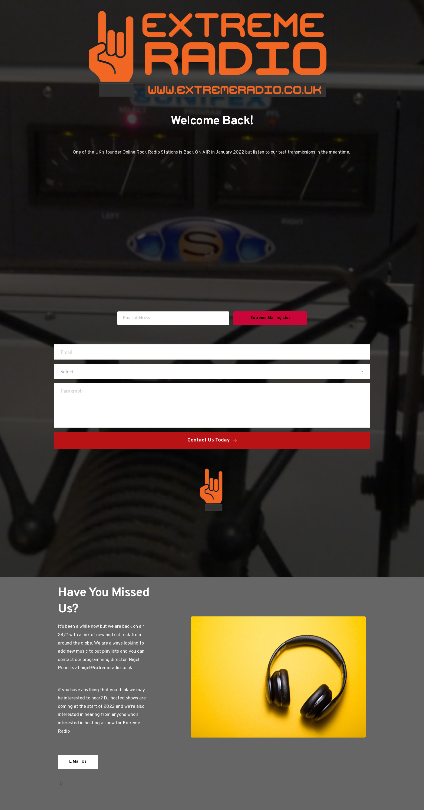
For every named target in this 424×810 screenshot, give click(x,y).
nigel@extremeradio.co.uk (106, 668)
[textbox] (212, 371)
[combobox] (212, 371)
